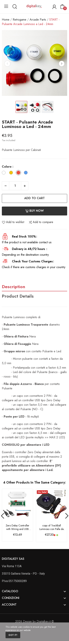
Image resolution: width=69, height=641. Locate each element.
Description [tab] (13, 286)
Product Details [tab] (18, 296)
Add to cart (34, 198)
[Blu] (26, 173)
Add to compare (41, 222)
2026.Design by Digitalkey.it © (34, 621)
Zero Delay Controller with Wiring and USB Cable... (17, 527)
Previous (7, 63)
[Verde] (57, 535)
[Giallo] (12, 173)
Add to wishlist (13, 222)
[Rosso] (19, 173)
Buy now (34, 211)
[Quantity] (15, 185)
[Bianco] (4, 173)
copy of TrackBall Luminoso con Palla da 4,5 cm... (51, 527)
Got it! (12, 635)
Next (61, 63)
